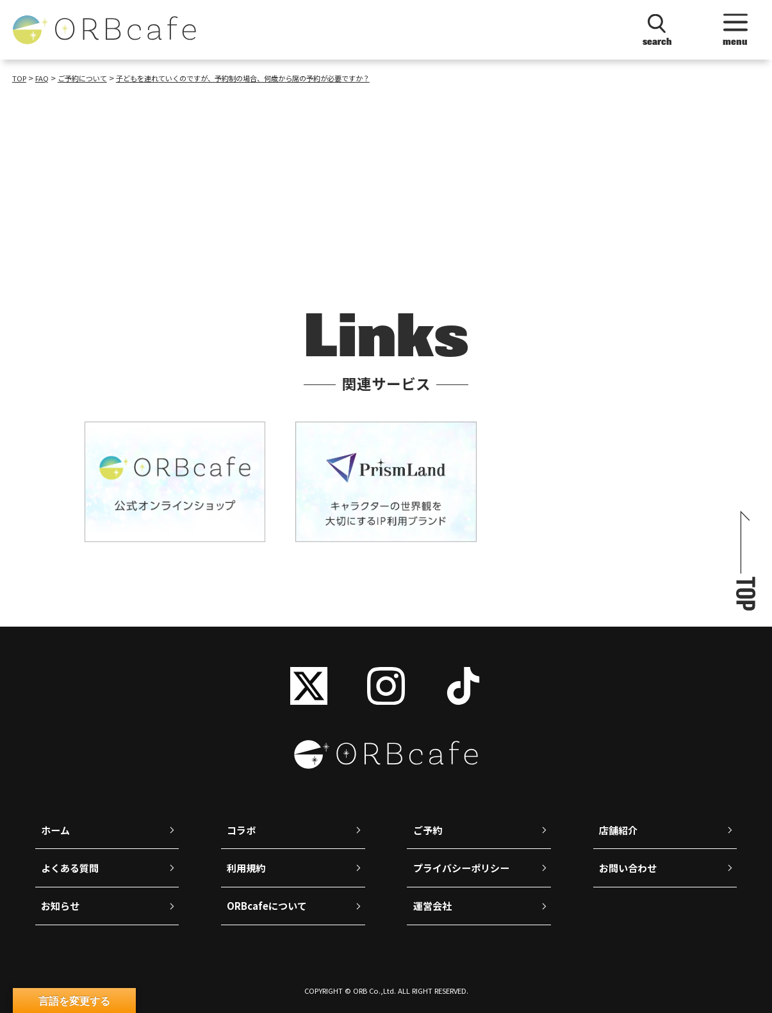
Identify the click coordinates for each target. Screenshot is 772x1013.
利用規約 (246, 868)
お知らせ (60, 905)
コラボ (241, 830)
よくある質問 (70, 868)
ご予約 (427, 830)
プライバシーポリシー (461, 868)
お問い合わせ (628, 868)
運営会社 (432, 905)
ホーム (55, 830)
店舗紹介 (618, 830)
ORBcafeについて (267, 905)
